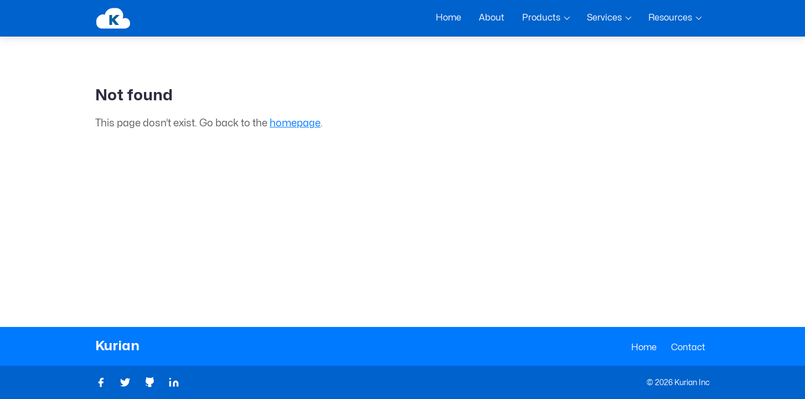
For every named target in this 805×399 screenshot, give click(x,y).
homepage (295, 123)
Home (644, 347)
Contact (688, 347)
